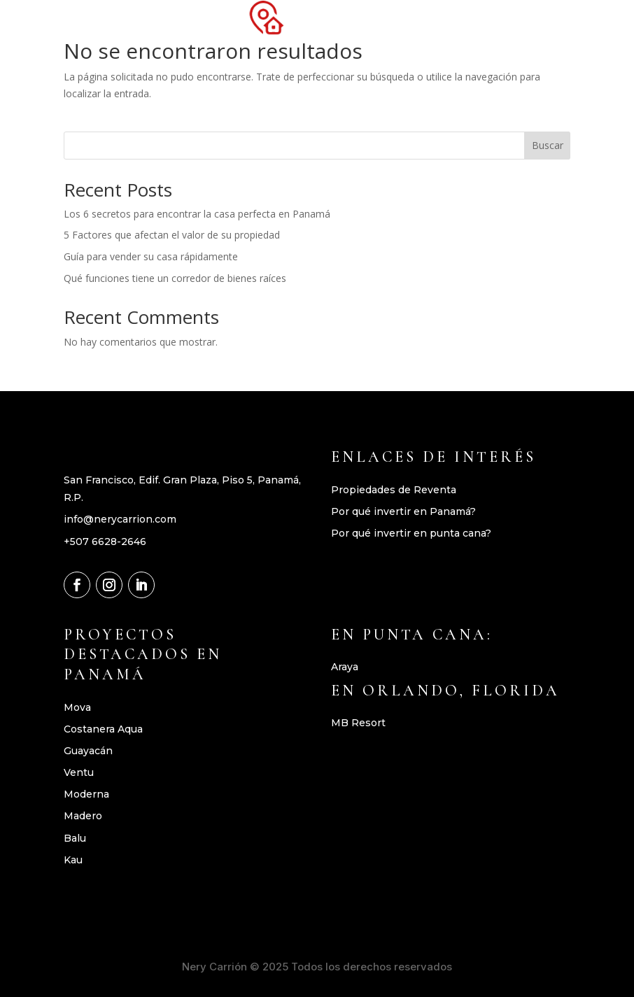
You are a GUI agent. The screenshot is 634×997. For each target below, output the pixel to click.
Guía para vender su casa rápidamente (151, 256)
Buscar (547, 145)
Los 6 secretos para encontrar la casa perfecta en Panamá (197, 213)
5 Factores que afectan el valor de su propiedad (172, 234)
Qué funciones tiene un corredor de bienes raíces (175, 278)
